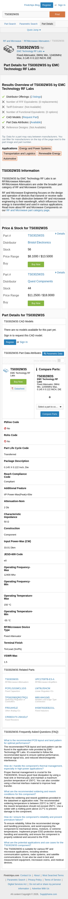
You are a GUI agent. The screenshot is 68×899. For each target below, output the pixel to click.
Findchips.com (6, 6)
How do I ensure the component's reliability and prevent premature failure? (33, 818)
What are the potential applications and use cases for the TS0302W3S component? (33, 844)
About (37, 875)
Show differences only (44, 360)
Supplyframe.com (48, 894)
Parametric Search (16, 880)
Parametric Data (53, 353)
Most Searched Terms (53, 875)
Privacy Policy (35, 880)
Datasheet (18, 388)
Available (36, 122)
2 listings (36, 96)
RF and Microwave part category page (27, 210)
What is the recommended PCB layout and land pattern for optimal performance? (33, 741)
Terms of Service (53, 880)
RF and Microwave (12, 41)
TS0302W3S (36, 235)
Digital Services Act (17, 884)
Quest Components (40, 281)
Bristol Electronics (39, 242)
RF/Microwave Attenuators (37, 41)
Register (46, 5)
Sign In (61, 5)
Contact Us (25, 875)
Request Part (30, 117)
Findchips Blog (32, 5)
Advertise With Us (40, 888)
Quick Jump (34, 30)
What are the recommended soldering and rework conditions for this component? (30, 793)
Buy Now (36, 264)
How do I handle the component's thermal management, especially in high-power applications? (33, 767)
